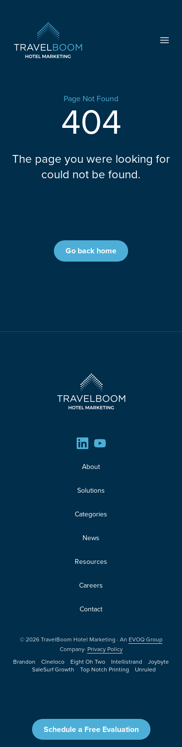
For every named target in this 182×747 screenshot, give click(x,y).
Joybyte (158, 661)
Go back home (91, 250)
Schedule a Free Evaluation (91, 729)
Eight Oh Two (87, 661)
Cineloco (53, 661)
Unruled (145, 669)
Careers (91, 585)
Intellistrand (126, 661)
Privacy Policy (105, 649)
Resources (91, 562)
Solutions (91, 490)
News (91, 538)
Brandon (24, 661)
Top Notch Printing (104, 669)
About (91, 467)
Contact (91, 609)
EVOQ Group (146, 639)
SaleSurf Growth (53, 669)
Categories (91, 514)
